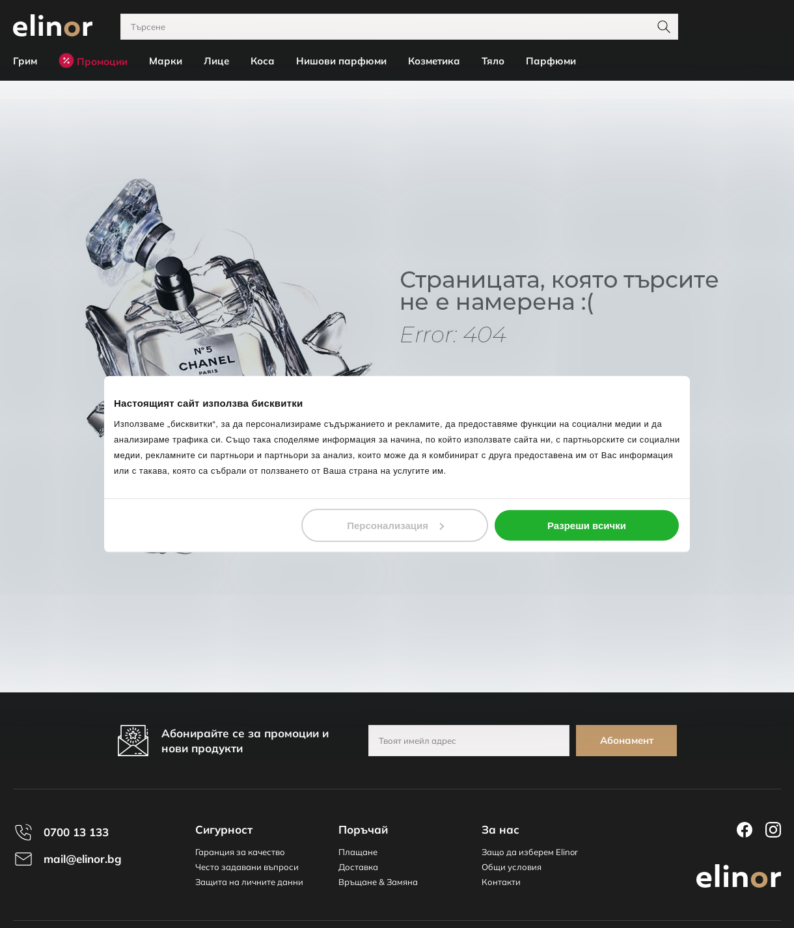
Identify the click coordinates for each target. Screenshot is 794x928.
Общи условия (511, 867)
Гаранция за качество (240, 852)
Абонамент (626, 740)
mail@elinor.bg (83, 859)
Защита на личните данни (249, 882)
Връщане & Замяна (378, 882)
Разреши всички (586, 524)
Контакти (501, 882)
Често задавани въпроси (247, 867)
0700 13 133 (76, 832)
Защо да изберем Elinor (530, 852)
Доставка (358, 867)
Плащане (357, 852)
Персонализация (395, 524)
